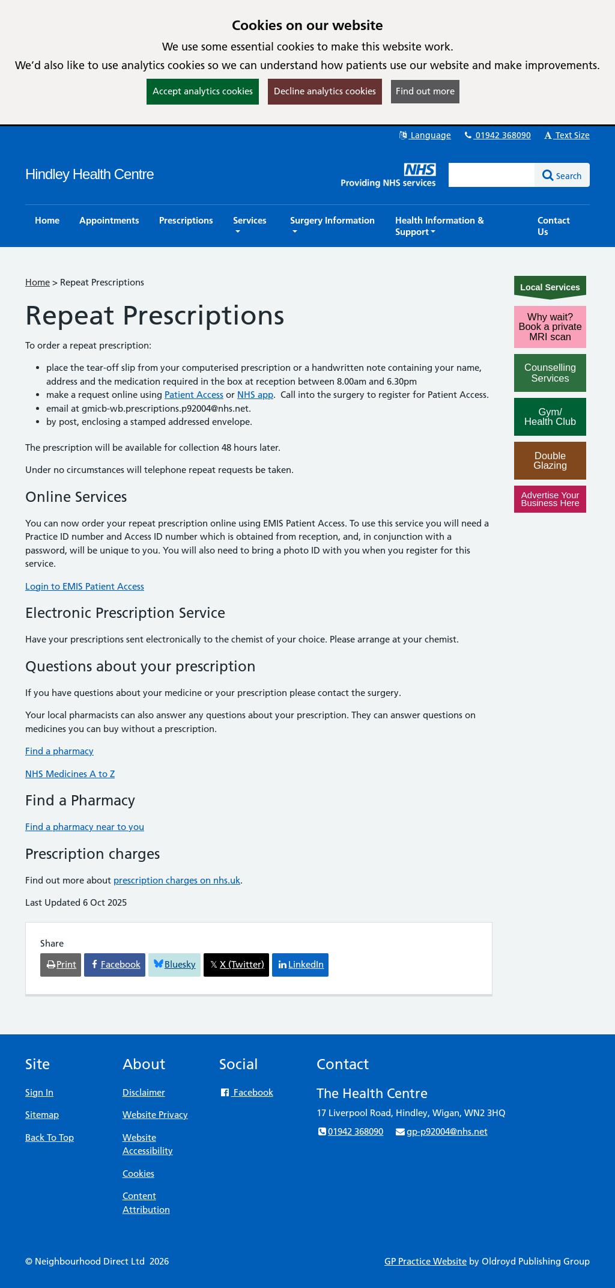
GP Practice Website (425, 1261)
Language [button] (424, 135)
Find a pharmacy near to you (84, 826)
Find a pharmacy (59, 751)
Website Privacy (155, 1114)
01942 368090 (496, 135)
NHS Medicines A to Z (70, 774)
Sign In (39, 1092)
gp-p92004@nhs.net (441, 1131)
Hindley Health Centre (89, 174)
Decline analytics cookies (325, 91)
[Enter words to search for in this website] (492, 175)
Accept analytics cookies (203, 91)
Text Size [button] (566, 135)
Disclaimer (144, 1092)
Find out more (425, 91)
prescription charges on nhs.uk (177, 880)
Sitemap (42, 1114)
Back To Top (49, 1137)
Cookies (138, 1173)
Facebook (246, 1092)
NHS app (255, 394)
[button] (251, 226)
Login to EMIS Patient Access (84, 586)
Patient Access (194, 394)
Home (37, 282)
